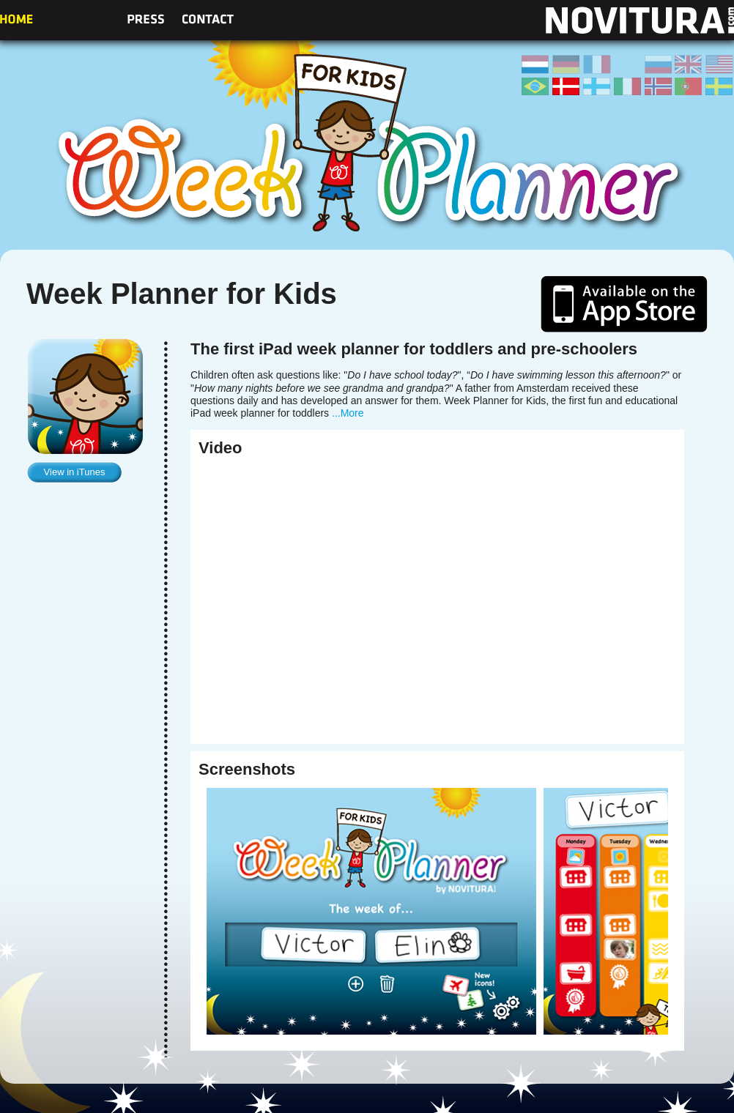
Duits (566, 64)
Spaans (628, 64)
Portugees (689, 86)
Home (16, 19)
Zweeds (719, 86)
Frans (597, 64)
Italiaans (628, 86)
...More (348, 413)
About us (79, 19)
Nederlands (535, 64)
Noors (658, 86)
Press (145, 19)
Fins (597, 86)
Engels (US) (719, 64)
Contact (208, 19)
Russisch (658, 64)
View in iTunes (74, 471)
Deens (566, 86)
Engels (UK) (689, 64)
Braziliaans (535, 86)
